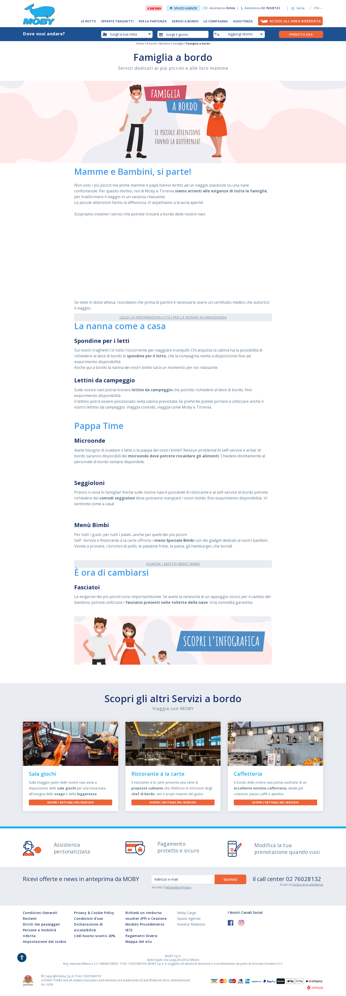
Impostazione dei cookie (44, 941)
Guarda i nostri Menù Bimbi (173, 563)
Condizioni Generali (40, 912)
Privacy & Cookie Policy (94, 912)
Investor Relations (191, 924)
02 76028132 (303, 879)
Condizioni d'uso (88, 918)
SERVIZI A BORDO (185, 21)
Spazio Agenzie (183, 8)
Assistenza (222, 8)
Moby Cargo (186, 912)
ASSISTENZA (243, 21)
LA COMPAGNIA (216, 21)
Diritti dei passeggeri (41, 924)
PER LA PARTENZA (153, 21)
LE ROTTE (88, 21)
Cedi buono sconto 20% (94, 935)
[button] (316, 8)
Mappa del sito (138, 941)
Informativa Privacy (178, 887)
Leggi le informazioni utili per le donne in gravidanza (173, 317)
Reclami (30, 918)
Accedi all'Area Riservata (295, 21)
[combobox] (183, 34)
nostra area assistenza (307, 885)
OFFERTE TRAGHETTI (117, 21)
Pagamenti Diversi (141, 935)
